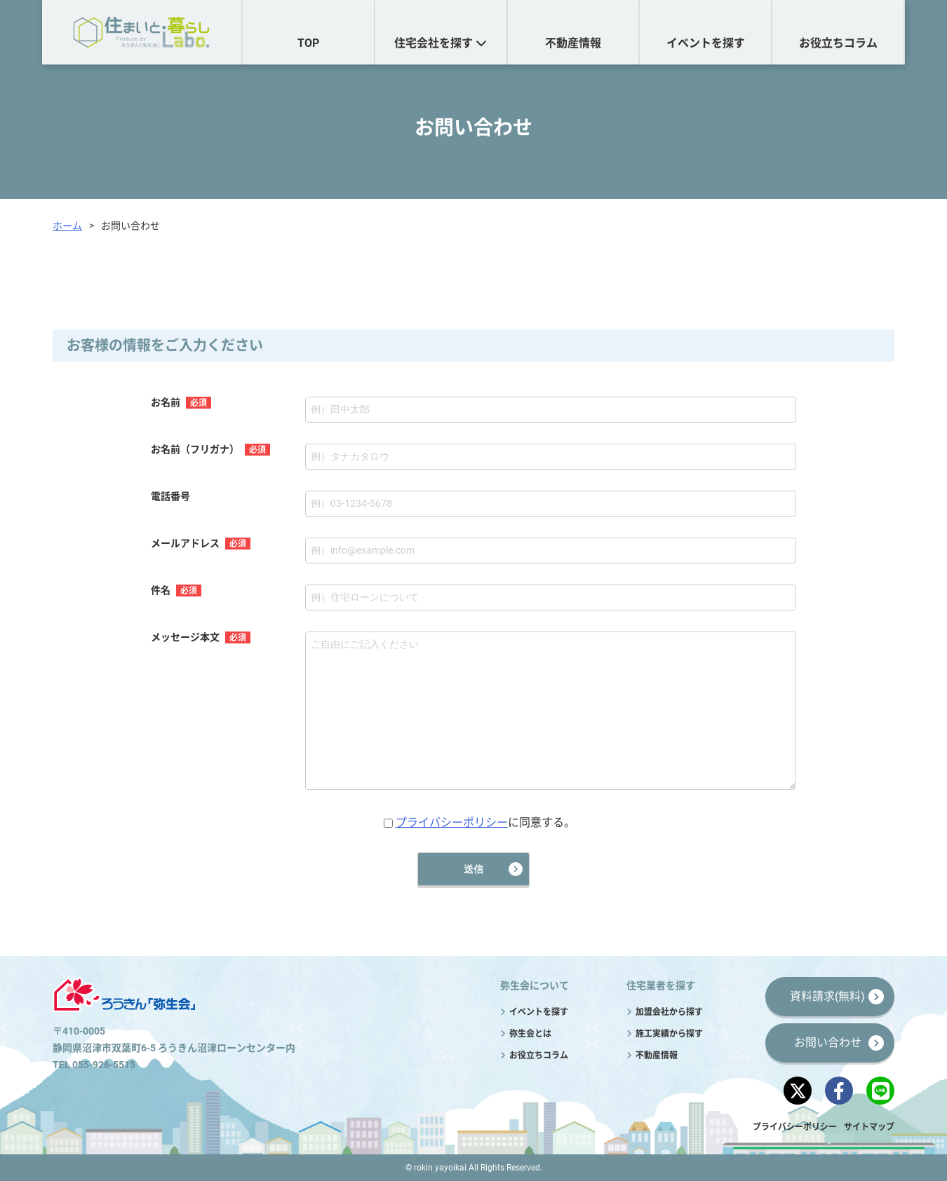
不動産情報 (573, 43)
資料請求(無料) (827, 996)
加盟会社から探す (669, 1012)
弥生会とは (530, 1034)
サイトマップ (869, 1127)
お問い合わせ (827, 1042)
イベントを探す (705, 43)
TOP (308, 43)
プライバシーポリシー (452, 822)
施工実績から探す (669, 1034)
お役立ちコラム (838, 43)
